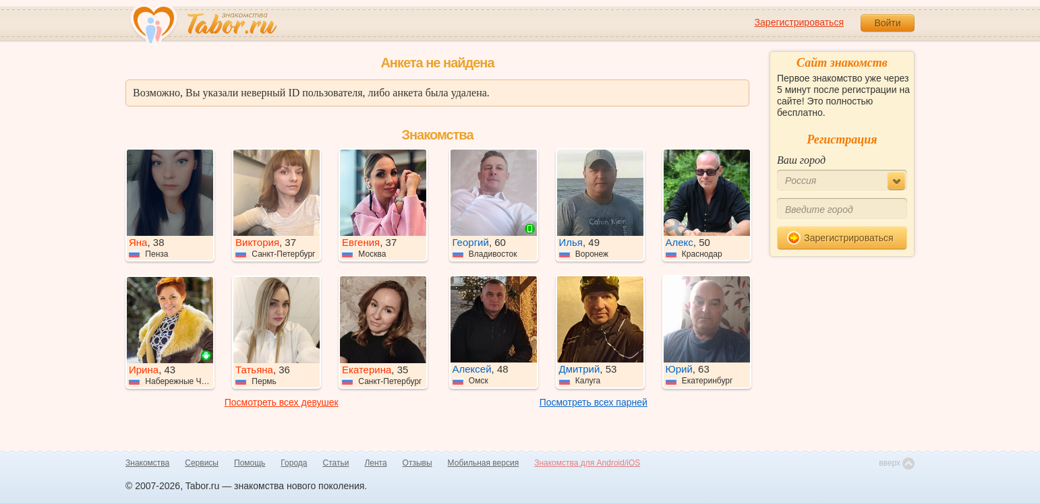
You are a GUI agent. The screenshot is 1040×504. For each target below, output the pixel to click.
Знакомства (147, 463)
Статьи (336, 463)
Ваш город (801, 160)
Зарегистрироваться (799, 22)
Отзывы (417, 463)
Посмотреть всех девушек (282, 402)
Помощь (249, 463)
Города (294, 463)
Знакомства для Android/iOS (587, 463)
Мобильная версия (483, 463)
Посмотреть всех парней (593, 402)
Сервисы (202, 463)
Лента (375, 463)
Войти (887, 23)
